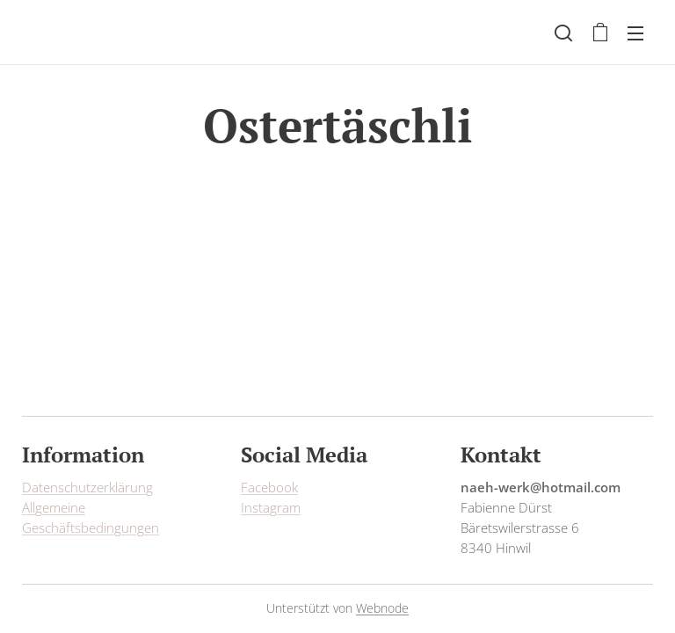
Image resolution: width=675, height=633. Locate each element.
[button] (563, 33)
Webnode (382, 608)
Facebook (269, 487)
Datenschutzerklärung (87, 487)
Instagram (271, 507)
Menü (635, 33)
